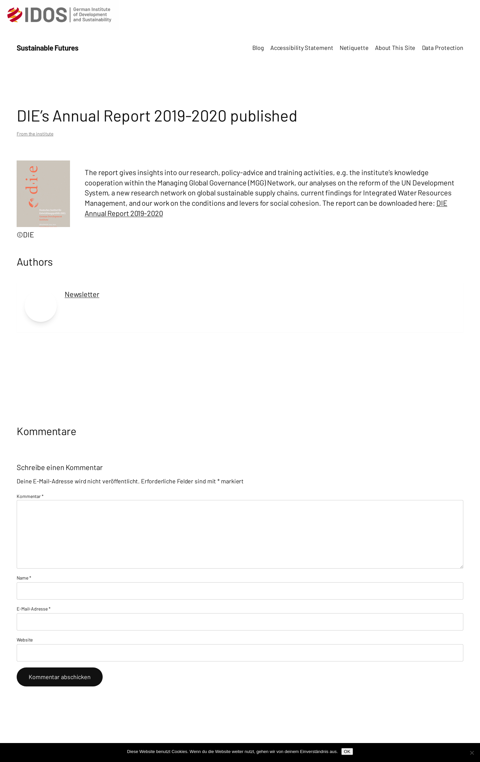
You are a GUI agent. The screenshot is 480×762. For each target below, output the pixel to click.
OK (347, 751)
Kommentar (30, 496)
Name (24, 578)
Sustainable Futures (47, 47)
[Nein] (471, 752)
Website (25, 639)
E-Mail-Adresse (33, 609)
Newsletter (82, 294)
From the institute (35, 133)
